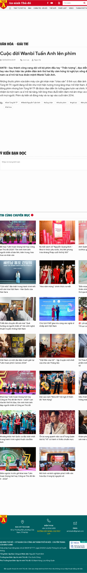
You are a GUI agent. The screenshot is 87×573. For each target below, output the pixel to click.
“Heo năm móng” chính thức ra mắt (55, 286)
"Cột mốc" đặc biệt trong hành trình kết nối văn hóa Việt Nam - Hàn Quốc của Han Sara (18, 289)
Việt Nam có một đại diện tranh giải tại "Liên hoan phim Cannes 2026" (17, 361)
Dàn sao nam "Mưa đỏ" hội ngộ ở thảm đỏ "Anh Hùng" (56, 398)
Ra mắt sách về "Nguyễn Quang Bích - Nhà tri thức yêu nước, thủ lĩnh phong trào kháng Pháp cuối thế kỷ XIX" (56, 250)
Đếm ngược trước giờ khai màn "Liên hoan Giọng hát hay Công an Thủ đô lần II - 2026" (17, 476)
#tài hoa (8, 107)
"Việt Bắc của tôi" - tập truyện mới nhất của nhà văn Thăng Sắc (56, 361)
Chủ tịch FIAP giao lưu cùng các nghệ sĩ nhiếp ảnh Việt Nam (56, 324)
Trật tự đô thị (20, 8)
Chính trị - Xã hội (40, 8)
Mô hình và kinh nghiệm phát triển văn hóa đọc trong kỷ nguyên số (56, 474)
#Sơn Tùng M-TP (11, 103)
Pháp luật (62, 8)
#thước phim (61, 103)
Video (71, 8)
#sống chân (48, 103)
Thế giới (53, 8)
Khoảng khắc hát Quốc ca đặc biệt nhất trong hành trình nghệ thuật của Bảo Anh (17, 439)
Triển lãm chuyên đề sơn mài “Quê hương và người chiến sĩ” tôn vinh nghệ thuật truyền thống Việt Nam (17, 326)
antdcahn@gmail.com (75, 531)
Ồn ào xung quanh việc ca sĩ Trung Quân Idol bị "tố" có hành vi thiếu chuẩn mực (56, 438)
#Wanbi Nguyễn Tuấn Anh (30, 103)
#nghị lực (73, 103)
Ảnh (29, 8)
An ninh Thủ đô (20, 3)
